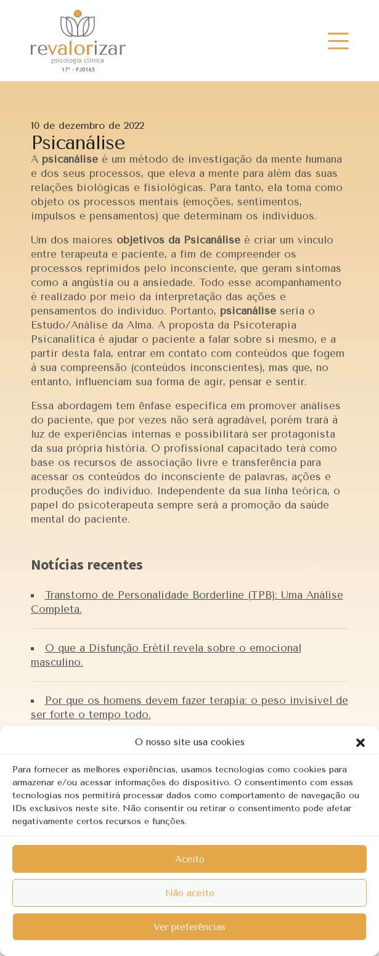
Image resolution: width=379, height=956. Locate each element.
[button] (360, 742)
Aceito (190, 859)
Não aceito (189, 893)
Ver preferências (189, 927)
